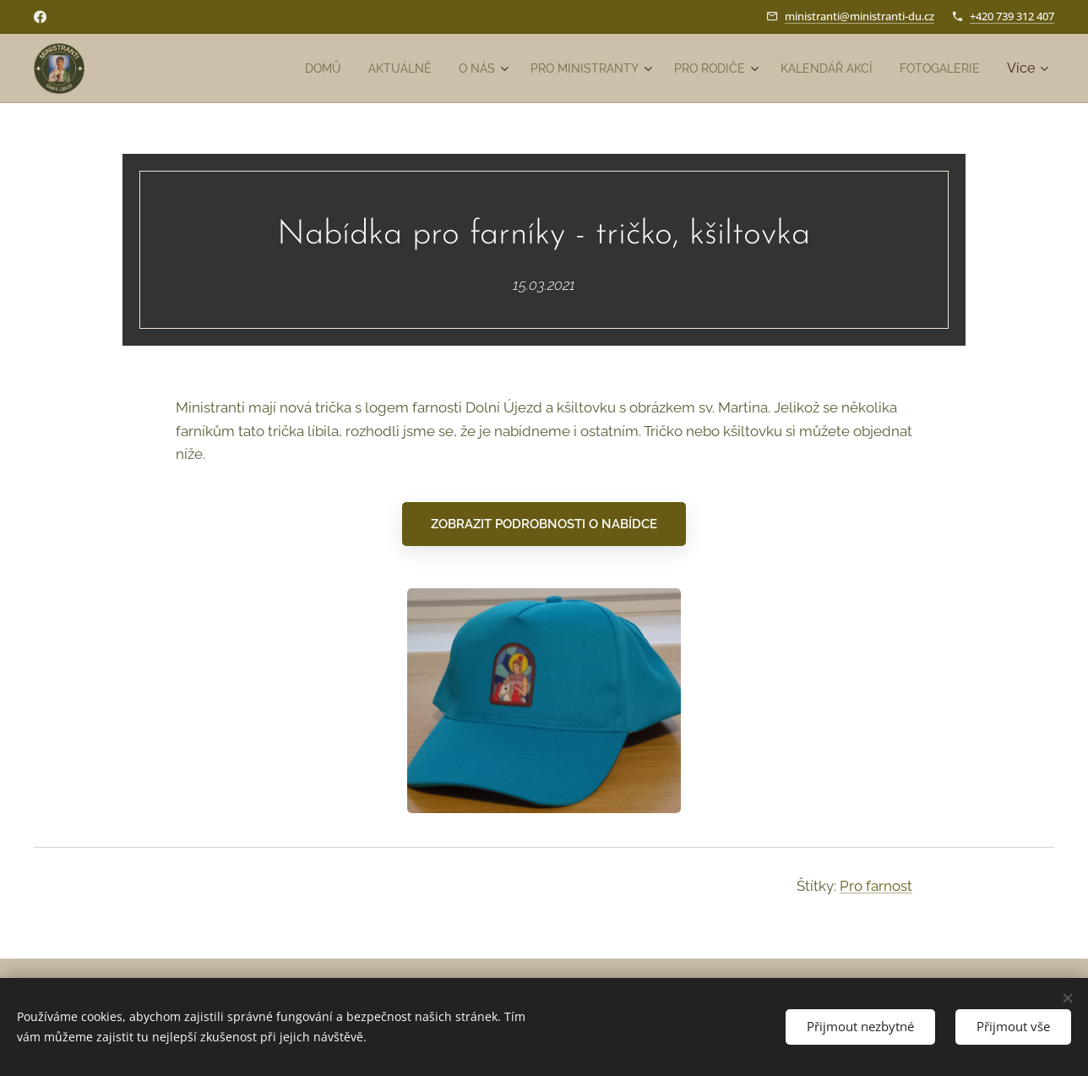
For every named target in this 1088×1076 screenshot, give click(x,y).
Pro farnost (876, 885)
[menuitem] (267, 68)
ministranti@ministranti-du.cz (859, 16)
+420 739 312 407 (1012, 16)
